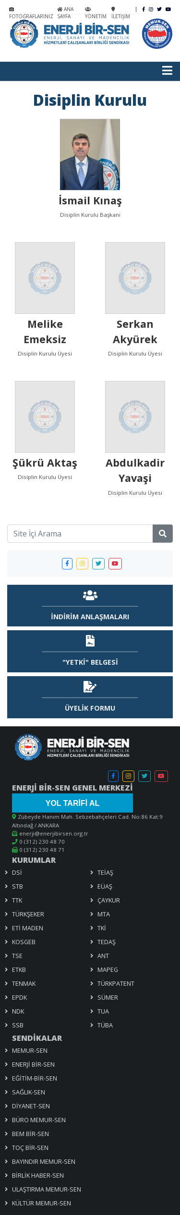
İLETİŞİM (120, 13)
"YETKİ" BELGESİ (90, 662)
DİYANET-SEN (31, 1106)
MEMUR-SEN (30, 1050)
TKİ (101, 928)
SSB (18, 1025)
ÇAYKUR (108, 900)
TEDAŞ (106, 941)
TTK (17, 900)
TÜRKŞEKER (28, 914)
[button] (67, 563)
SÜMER (107, 997)
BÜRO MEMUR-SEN (39, 1119)
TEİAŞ (105, 872)
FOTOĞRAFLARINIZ (31, 13)
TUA (103, 1011)
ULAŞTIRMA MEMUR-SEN (46, 1189)
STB (17, 886)
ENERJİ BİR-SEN (33, 1064)
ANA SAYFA (65, 13)
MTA (103, 914)
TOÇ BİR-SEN (30, 1147)
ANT (103, 955)
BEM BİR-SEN (30, 1133)
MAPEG (107, 969)
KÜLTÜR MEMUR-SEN (41, 1203)
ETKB (19, 969)
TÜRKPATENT (115, 983)
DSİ (17, 872)
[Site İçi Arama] (80, 533)
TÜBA (105, 1025)
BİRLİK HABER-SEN (38, 1175)
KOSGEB (24, 941)
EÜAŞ (104, 886)
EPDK (19, 997)
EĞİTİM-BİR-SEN (34, 1078)
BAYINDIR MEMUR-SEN (43, 1161)
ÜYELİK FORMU (90, 708)
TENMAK (24, 983)
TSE (17, 955)
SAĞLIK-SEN (28, 1092)
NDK (18, 1011)
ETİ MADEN (27, 928)
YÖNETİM (96, 13)
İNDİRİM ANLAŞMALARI (90, 616)
